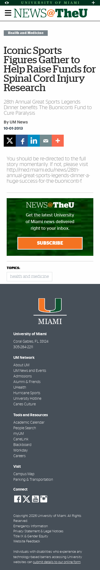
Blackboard (22, 445)
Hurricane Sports (26, 393)
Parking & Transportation (33, 480)
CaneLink (21, 439)
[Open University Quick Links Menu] (93, 3)
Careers (19, 456)
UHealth (19, 387)
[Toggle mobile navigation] (8, 13)
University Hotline (27, 399)
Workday (20, 450)
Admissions (22, 376)
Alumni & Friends (27, 382)
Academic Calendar (29, 422)
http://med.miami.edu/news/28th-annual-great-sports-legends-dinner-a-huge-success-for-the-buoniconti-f (48, 175)
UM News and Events (29, 371)
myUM (18, 434)
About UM (21, 365)
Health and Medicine (25, 33)
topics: (13, 268)
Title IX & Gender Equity (30, 536)
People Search (24, 428)
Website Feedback (26, 541)
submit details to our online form (57, 562)
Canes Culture (24, 404)
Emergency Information (30, 526)
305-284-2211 (23, 347)
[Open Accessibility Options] (6, 3)
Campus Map (23, 474)
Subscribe (50, 243)
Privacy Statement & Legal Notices (38, 531)
